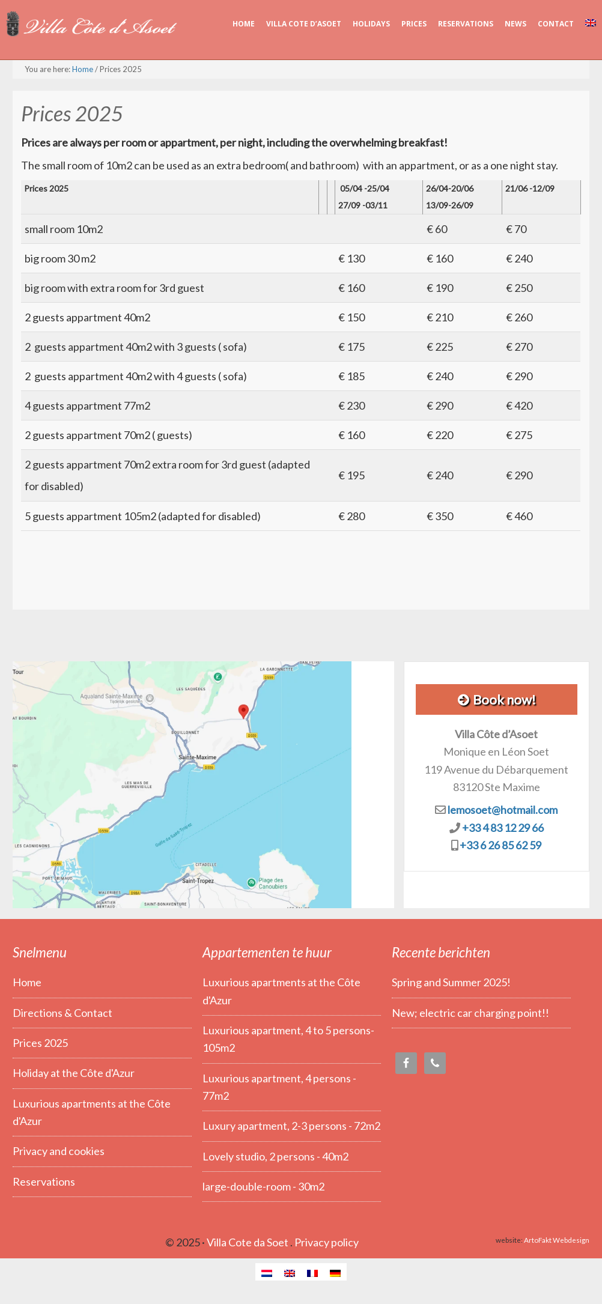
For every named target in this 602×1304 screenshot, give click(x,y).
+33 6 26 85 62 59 (500, 845)
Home (27, 982)
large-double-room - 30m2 (263, 1186)
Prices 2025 (40, 1042)
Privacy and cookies (59, 1150)
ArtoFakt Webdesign (556, 1240)
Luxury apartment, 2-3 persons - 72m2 (291, 1125)
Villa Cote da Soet (247, 1242)
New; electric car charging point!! (470, 1012)
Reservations (44, 1181)
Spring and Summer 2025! (451, 982)
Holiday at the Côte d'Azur (74, 1072)
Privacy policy (326, 1242)
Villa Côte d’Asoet (90, 24)
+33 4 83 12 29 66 (503, 827)
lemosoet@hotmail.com (503, 809)
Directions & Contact (62, 1012)
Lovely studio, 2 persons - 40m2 (275, 1156)
